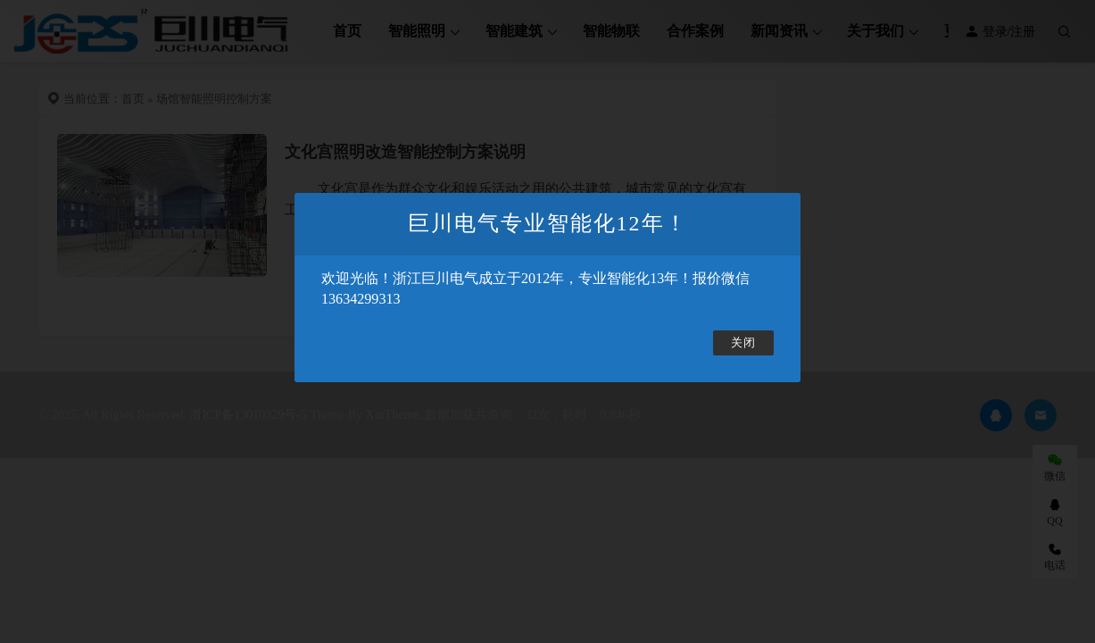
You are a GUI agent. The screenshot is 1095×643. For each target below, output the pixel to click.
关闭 (743, 343)
